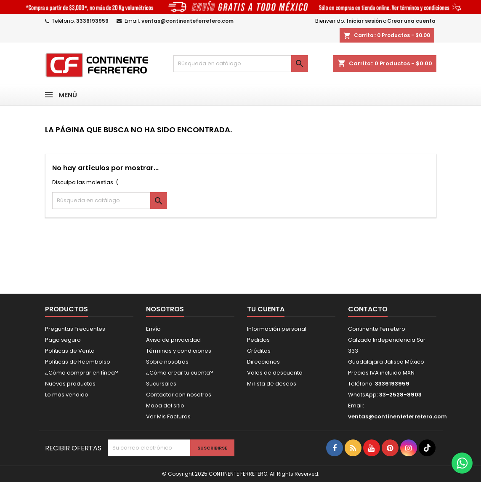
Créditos (259, 351)
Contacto (368, 309)
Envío (153, 329)
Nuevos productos (70, 384)
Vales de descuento (275, 373)
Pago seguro (63, 340)
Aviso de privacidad (173, 340)
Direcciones (263, 362)
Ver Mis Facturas (168, 416)
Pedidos (258, 340)
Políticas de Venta (70, 351)
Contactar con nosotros (178, 395)
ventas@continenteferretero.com (187, 20)
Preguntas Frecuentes (75, 329)
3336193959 (92, 20)
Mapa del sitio (165, 406)
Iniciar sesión (364, 20)
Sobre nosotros (167, 362)
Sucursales (161, 384)
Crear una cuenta (411, 20)
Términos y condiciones (178, 351)
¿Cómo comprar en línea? (81, 373)
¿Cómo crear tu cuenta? (179, 373)
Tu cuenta (265, 309)
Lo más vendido (66, 395)
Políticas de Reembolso (77, 362)
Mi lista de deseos (271, 384)
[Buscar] (240, 63)
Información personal (276, 329)
